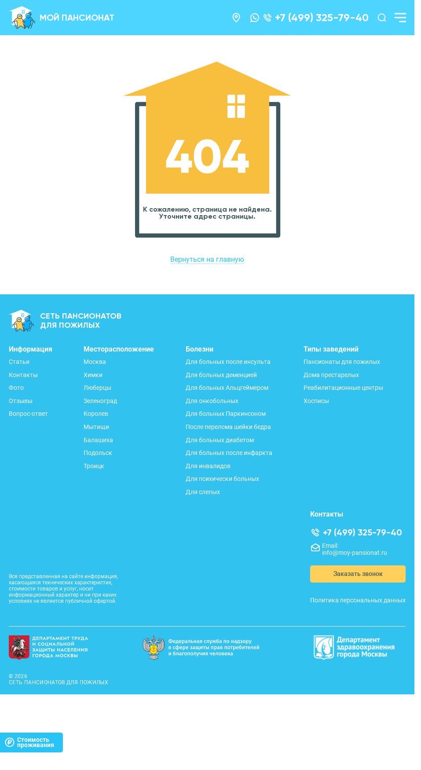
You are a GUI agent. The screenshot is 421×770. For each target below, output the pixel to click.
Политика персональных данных (358, 600)
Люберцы (97, 387)
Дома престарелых (331, 374)
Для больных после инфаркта (229, 452)
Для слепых (203, 491)
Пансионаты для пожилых (342, 361)
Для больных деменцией (221, 374)
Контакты (23, 374)
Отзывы (21, 400)
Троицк (94, 465)
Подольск (98, 452)
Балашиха (98, 440)
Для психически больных (222, 478)
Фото (16, 387)
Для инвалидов (208, 465)
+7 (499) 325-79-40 (322, 17)
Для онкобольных (212, 400)
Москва (95, 361)
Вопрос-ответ (28, 413)
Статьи (19, 361)
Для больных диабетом (220, 440)
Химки (93, 374)
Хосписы (316, 400)
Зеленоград (100, 400)
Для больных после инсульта (228, 361)
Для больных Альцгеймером (227, 387)
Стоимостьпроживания (29, 742)
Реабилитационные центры (343, 387)
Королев (96, 413)
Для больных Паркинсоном (226, 413)
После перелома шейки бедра (228, 426)
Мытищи (96, 426)
